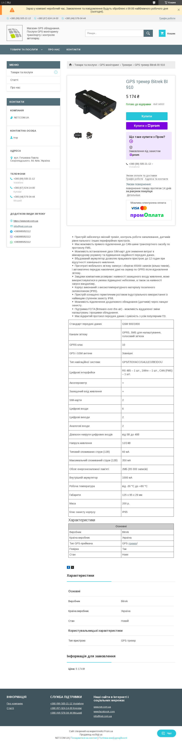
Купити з (147, 125)
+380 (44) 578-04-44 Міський (66, 712)
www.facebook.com (104, 711)
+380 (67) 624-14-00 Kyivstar (66, 708)
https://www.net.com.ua (26, 220)
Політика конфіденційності (113, 738)
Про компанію (15, 703)
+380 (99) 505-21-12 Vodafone (67, 703)
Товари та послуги (24, 49)
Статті (14, 79)
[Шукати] (148, 33)
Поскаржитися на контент (84, 738)
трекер (133, 543)
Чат (167, 733)
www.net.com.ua (102, 706)
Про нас (54, 49)
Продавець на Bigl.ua (91, 734)
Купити (147, 116)
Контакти (73, 49)
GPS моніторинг (109, 64)
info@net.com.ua (23, 226)
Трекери (127, 64)
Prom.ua (108, 731)
